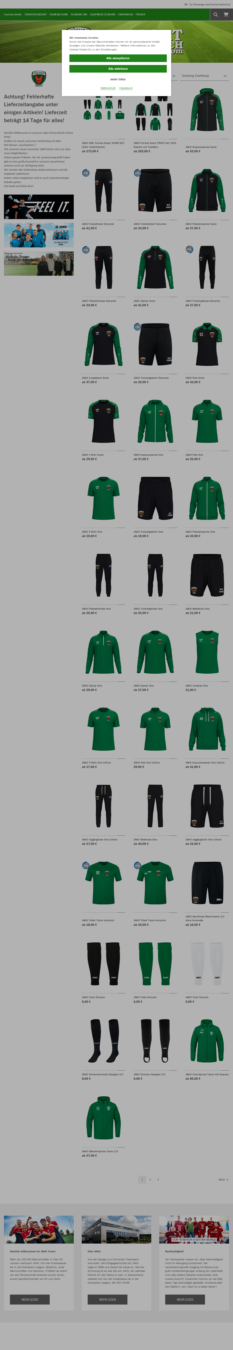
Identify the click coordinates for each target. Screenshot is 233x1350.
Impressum (126, 88)
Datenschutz (108, 88)
